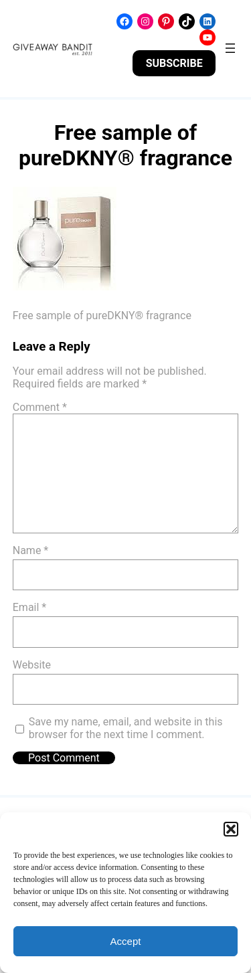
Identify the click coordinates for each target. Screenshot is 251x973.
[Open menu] (230, 48)
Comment (40, 407)
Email (29, 607)
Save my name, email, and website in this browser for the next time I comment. (126, 728)
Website (32, 664)
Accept (125, 941)
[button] (231, 829)
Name (31, 550)
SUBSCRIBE (174, 63)
